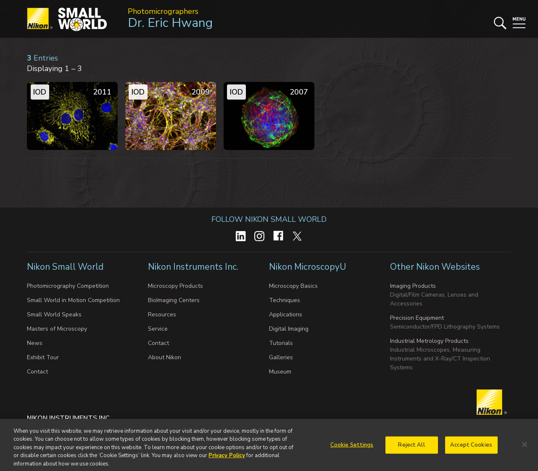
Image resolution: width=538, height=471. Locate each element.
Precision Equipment (417, 318)
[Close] (524, 448)
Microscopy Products (175, 286)
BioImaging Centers (174, 300)
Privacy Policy (226, 459)
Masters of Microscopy (57, 329)
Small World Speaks (54, 314)
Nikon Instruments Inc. (194, 267)
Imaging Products (413, 286)
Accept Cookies (471, 449)
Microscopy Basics (293, 286)
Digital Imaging (289, 329)
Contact (37, 372)
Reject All (411, 449)
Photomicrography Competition (68, 286)
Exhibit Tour (43, 357)
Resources (162, 314)
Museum (280, 372)
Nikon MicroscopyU (307, 267)
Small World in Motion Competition (73, 300)
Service (158, 329)
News (34, 343)
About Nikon (164, 357)
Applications (285, 314)
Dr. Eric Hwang (170, 23)
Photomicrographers (163, 11)
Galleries (281, 357)
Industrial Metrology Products (429, 341)
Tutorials (281, 343)
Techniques (284, 300)
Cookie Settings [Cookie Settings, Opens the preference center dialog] (352, 449)
